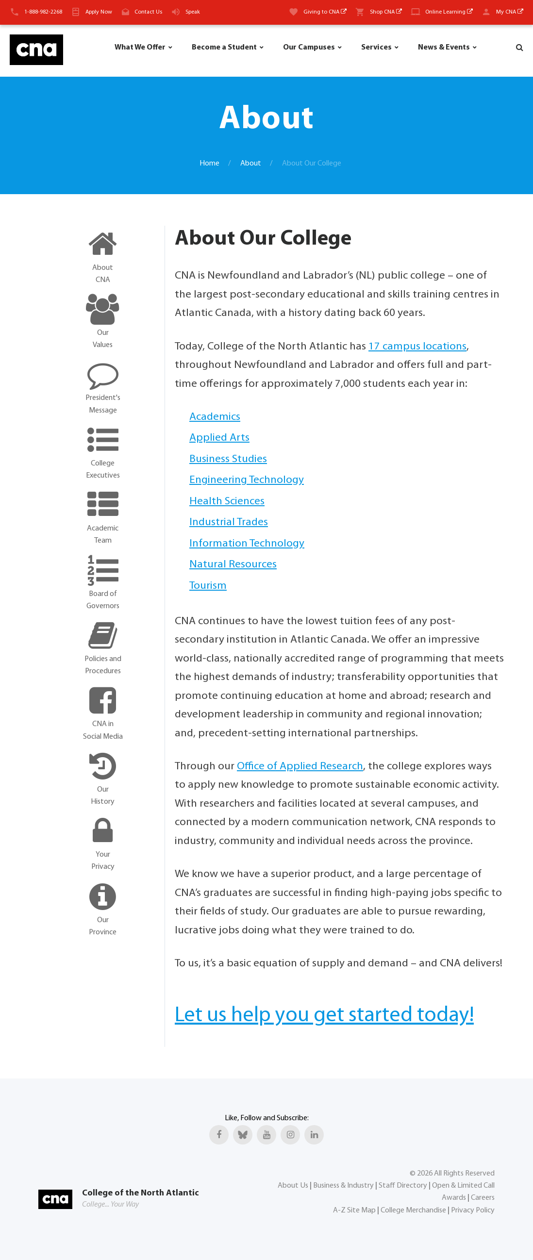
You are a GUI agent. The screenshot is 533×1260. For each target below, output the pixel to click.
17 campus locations (417, 346)
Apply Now (98, 12)
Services (376, 47)
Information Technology (246, 543)
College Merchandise (413, 1210)
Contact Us (148, 12)
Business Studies (228, 459)
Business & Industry (343, 1185)
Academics (214, 417)
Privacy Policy (473, 1210)
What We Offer (140, 47)
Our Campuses (309, 47)
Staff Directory (403, 1185)
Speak (192, 12)
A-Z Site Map (354, 1210)
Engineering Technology (246, 480)
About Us (293, 1185)
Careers (483, 1198)
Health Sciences (227, 501)
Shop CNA (386, 12)
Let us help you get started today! (324, 1016)
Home (209, 163)
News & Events (444, 47)
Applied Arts (219, 438)
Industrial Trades (228, 522)
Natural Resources (233, 564)
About (250, 163)
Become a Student (224, 47)
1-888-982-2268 (43, 12)
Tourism (208, 586)
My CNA (509, 12)
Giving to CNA (325, 12)
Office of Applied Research (300, 766)
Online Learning (449, 12)
